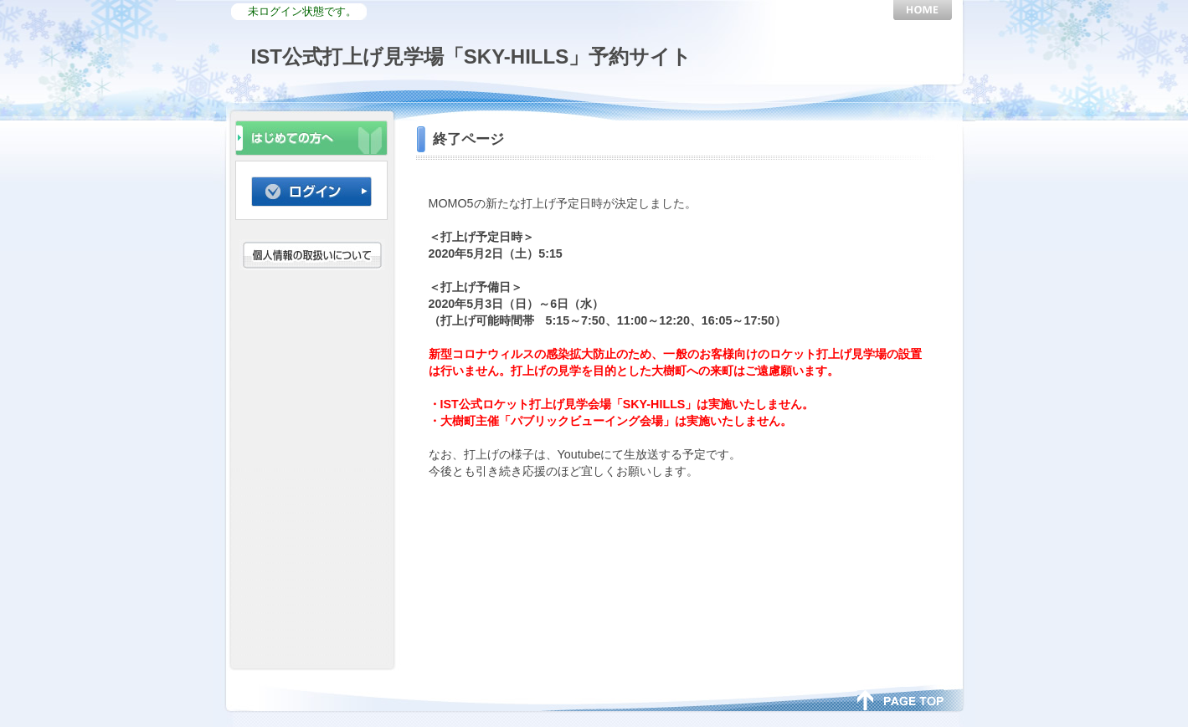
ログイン (311, 192)
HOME (922, 10)
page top (900, 698)
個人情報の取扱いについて (314, 254)
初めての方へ (311, 136)
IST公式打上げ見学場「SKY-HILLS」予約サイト (471, 56)
